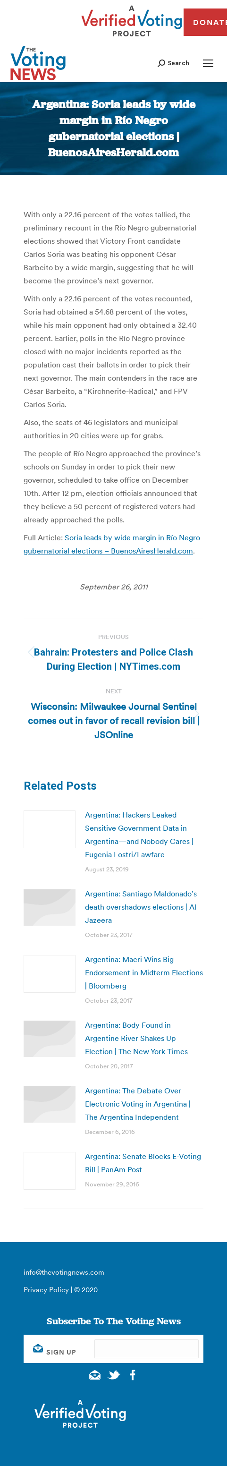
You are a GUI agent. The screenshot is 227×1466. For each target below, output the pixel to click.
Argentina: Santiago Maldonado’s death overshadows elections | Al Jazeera (141, 907)
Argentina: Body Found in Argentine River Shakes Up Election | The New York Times (136, 1038)
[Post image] (50, 829)
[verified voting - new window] (132, 38)
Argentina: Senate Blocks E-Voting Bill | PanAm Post (143, 1162)
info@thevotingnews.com (64, 1272)
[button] (173, 63)
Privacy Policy (46, 1289)
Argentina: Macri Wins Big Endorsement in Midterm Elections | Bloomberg (144, 972)
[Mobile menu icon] (208, 63)
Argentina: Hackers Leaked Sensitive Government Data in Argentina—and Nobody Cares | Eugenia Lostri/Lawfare (139, 834)
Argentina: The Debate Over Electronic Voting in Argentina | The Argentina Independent (138, 1104)
